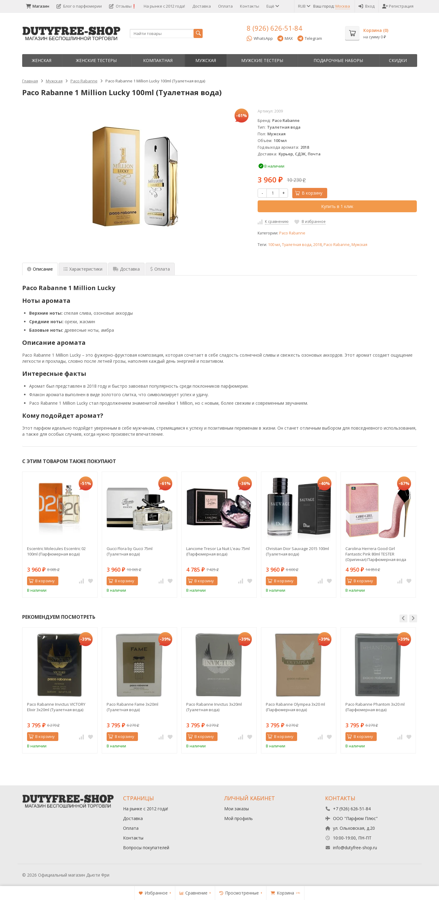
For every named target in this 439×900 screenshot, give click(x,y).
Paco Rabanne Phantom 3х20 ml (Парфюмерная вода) (375, 706)
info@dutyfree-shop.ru (355, 847)
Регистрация (397, 6)
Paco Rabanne (292, 233)
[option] (60, 535)
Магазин (37, 6)
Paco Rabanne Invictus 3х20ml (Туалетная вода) (214, 706)
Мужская (205, 60)
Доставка (201, 6)
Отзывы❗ (122, 6)
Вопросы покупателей (146, 847)
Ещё (272, 6)
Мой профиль (238, 818)
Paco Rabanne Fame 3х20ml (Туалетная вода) (132, 706)
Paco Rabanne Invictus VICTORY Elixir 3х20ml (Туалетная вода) (56, 706)
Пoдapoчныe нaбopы (338, 60)
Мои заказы (236, 809)
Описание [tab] (40, 269)
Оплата (225, 6)
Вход (366, 6)
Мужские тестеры (262, 60)
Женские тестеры (96, 60)
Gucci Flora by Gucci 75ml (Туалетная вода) (130, 551)
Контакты (249, 6)
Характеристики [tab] (82, 269)
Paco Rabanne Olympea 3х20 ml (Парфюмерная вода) (295, 706)
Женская (41, 60)
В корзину (308, 193)
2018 (317, 244)
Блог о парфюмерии (79, 6)
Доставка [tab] (126, 269)
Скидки (398, 60)
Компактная (158, 60)
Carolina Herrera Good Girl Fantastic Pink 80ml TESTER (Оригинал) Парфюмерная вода (375, 554)
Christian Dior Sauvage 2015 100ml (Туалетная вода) (297, 551)
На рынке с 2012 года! (164, 6)
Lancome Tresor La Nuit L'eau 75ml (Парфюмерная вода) (218, 551)
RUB (304, 6)
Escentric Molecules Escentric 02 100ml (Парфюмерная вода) (56, 551)
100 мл (274, 244)
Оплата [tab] (160, 269)
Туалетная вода (296, 244)
